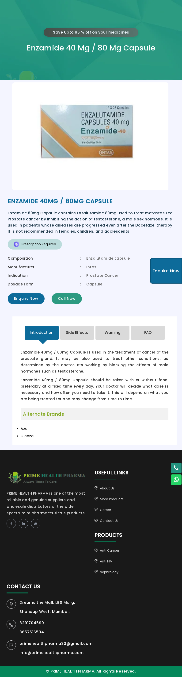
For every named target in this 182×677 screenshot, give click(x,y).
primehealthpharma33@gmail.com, (56, 643)
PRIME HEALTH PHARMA (52, 476)
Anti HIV (106, 561)
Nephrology (109, 572)
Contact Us (109, 520)
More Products (112, 499)
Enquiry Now (26, 298)
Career (105, 510)
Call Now (67, 298)
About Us (107, 488)
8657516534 (31, 632)
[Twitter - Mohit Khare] (176, 468)
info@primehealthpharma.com (51, 652)
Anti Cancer (109, 550)
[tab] (42, 333)
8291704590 (31, 623)
